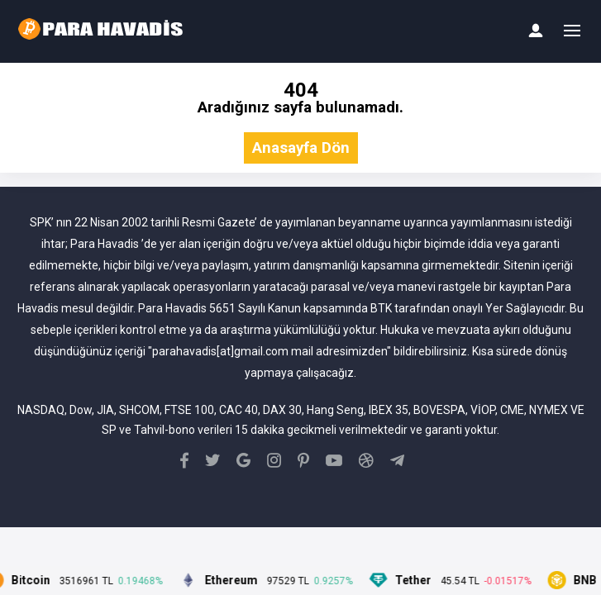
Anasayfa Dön (301, 148)
